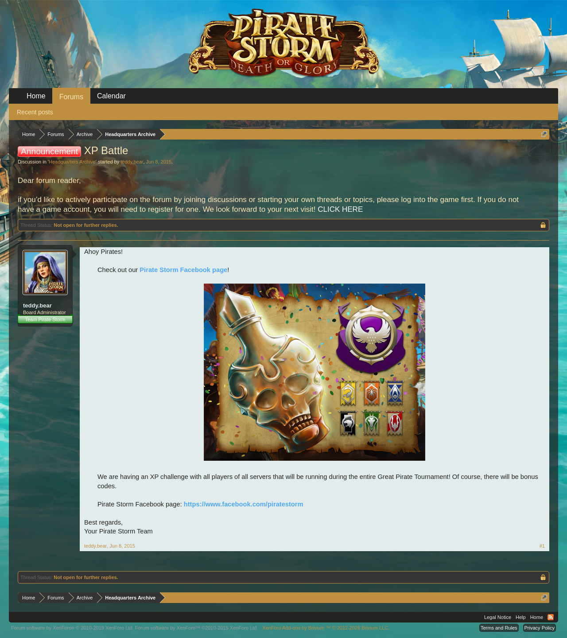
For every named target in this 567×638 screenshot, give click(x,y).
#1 (542, 546)
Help (521, 617)
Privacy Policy (539, 627)
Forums (71, 97)
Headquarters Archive (72, 161)
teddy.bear (131, 161)
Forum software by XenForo (72, 627)
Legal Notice (497, 617)
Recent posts (35, 112)
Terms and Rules (499, 627)
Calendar (111, 96)
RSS (551, 617)
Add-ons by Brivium (325, 627)
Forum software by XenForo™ (196, 627)
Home (36, 96)
